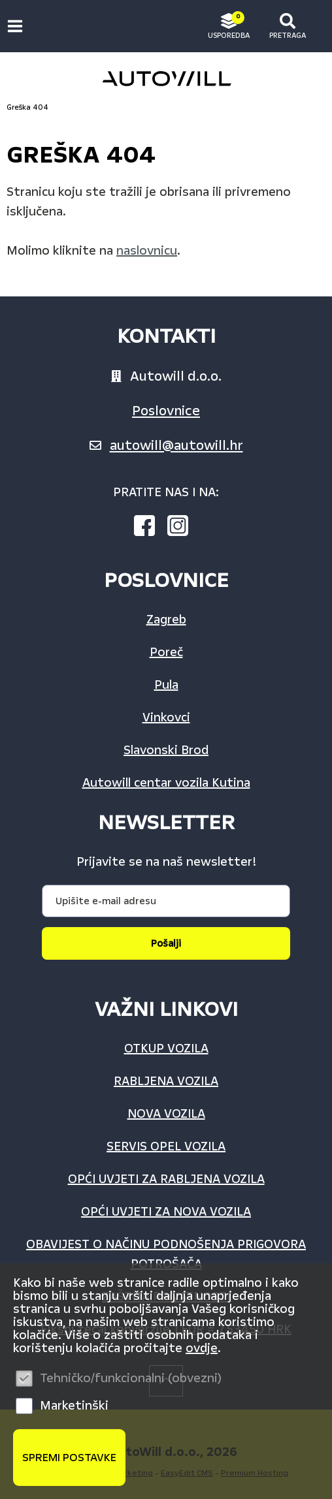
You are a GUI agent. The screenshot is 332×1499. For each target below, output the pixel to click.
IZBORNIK (18, 26)
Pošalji (166, 943)
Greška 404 (27, 107)
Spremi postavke (69, 1457)
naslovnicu (146, 250)
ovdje (202, 1348)
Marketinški (74, 1405)
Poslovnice (166, 411)
